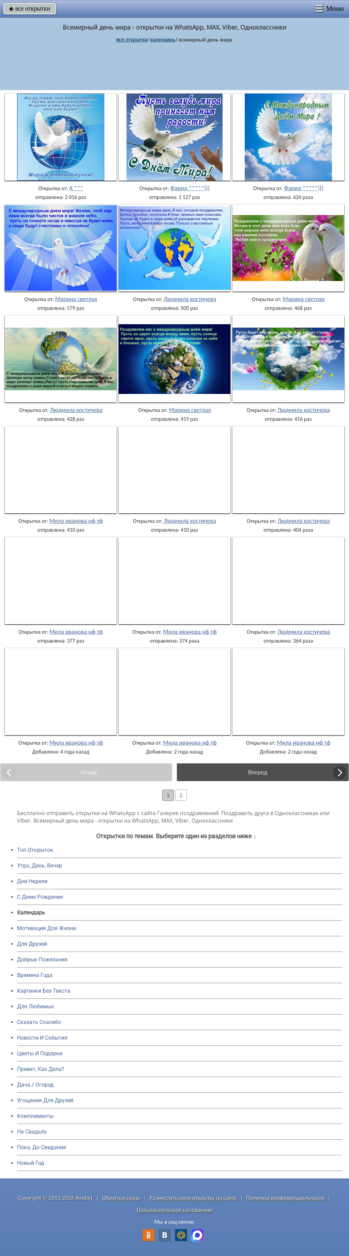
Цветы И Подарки (39, 1053)
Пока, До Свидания (41, 1147)
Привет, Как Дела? (40, 1069)
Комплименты (35, 1116)
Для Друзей (32, 944)
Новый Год (30, 1163)
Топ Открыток (35, 850)
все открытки (29, 8)
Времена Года (34, 975)
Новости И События (42, 1038)
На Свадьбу (32, 1131)
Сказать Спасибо (39, 1022)
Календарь (162, 39)
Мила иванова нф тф (76, 521)
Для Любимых (35, 1006)
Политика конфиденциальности (285, 1198)
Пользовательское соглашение (174, 1209)
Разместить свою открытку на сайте (193, 1198)
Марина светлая (76, 299)
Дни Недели (32, 881)
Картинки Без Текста (43, 991)
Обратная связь (121, 1198)
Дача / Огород (35, 1084)
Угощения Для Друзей (45, 1100)
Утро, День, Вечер (39, 865)
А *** (76, 188)
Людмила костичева (190, 299)
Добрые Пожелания (42, 959)
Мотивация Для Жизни (46, 928)
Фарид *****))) (190, 188)
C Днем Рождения (40, 897)
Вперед (257, 772)
